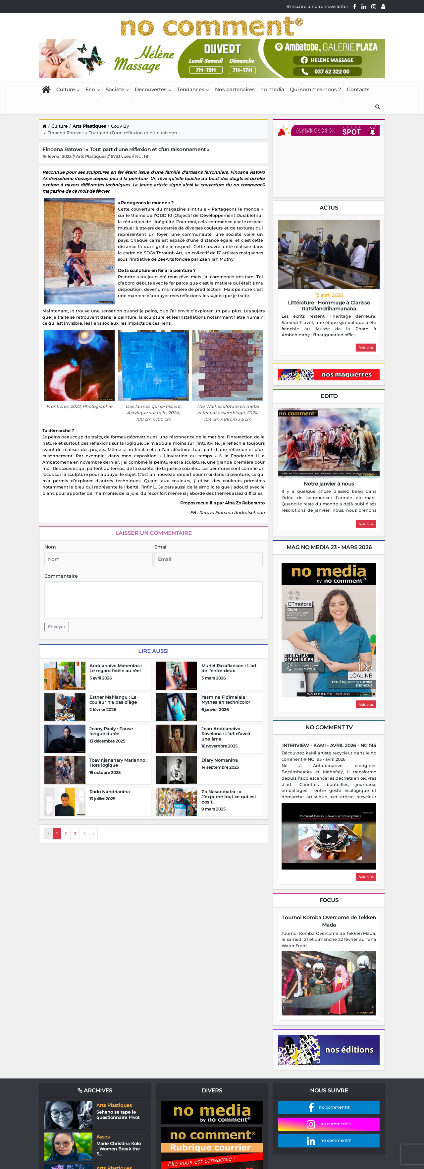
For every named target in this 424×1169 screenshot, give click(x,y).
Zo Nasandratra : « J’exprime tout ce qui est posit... (228, 797)
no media (272, 89)
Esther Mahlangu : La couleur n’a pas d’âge (113, 699)
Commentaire (61, 576)
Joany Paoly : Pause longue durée (111, 731)
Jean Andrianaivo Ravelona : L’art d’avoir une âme (225, 734)
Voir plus (366, 347)
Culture (65, 89)
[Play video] (329, 836)
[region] (329, 326)
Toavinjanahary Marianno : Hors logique (118, 762)
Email (161, 547)
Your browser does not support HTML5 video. (328, 166)
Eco (90, 89)
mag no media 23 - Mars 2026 (329, 547)
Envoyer (56, 626)
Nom (50, 547)
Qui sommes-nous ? (315, 89)
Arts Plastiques (89, 126)
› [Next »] (93, 833)
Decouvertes (151, 89)
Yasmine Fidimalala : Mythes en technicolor (225, 699)
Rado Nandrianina (109, 791)
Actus (329, 208)
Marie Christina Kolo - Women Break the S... (118, 1148)
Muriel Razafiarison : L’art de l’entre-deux (228, 668)
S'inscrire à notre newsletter (317, 6)
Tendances (190, 89)
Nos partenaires (235, 89)
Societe (115, 89)
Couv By (120, 126)
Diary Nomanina (219, 760)
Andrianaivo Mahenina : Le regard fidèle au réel (115, 668)
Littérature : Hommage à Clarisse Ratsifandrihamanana (329, 305)
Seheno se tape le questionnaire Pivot (117, 1114)
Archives (95, 1090)
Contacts (358, 89)
